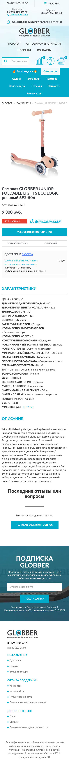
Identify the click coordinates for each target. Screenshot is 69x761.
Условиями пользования (41, 610)
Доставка (15, 661)
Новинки (24, 50)
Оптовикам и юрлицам (43, 44)
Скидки (14, 722)
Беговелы (33, 78)
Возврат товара (19, 672)
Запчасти (54, 86)
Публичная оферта (21, 697)
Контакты (44, 50)
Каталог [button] (14, 44)
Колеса (16, 78)
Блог (12, 716)
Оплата (14, 666)
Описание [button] (51, 243)
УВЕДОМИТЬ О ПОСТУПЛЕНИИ (34, 232)
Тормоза (51, 78)
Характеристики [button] (18, 243)
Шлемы (37, 86)
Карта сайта (17, 691)
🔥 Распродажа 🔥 (24, 71)
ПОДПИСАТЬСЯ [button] (34, 599)
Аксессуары (34, 93)
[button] (17, 14)
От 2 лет (28, 407)
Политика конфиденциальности (29, 727)
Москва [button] (27, 254)
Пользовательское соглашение (28, 702)
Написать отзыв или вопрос (35, 525)
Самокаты (50, 71)
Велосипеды (17, 86)
